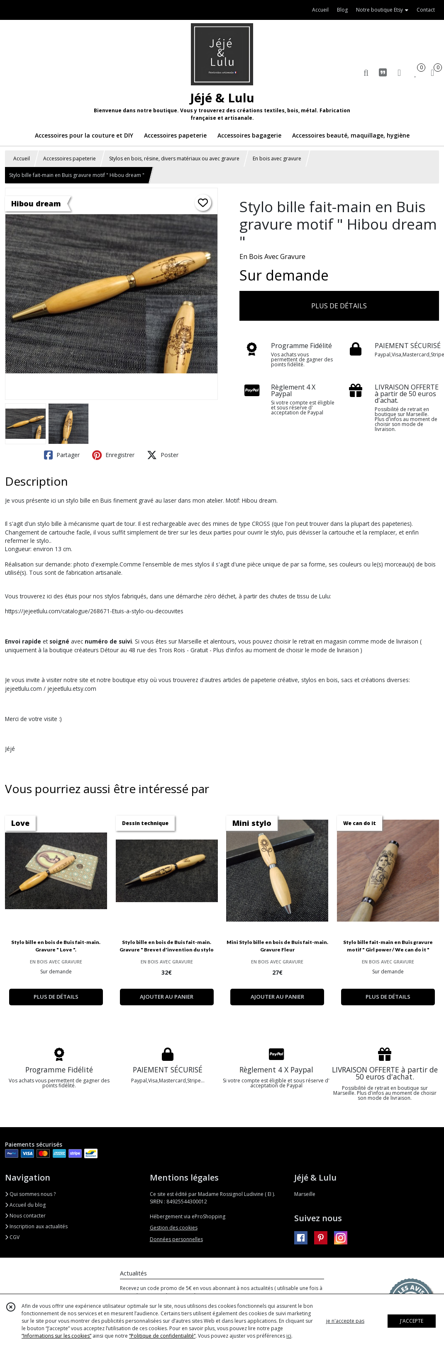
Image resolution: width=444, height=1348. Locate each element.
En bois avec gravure (277, 158)
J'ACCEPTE (411, 1320)
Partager (62, 455)
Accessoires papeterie (69, 158)
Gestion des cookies (174, 1227)
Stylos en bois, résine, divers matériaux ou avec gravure (174, 158)
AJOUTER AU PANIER (166, 996)
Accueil (21, 158)
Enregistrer (113, 455)
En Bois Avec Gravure (272, 256)
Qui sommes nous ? (30, 1194)
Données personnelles (176, 1239)
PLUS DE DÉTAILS (339, 305)
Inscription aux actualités (36, 1226)
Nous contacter (25, 1215)
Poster (162, 455)
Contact (426, 9)
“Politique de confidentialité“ (162, 1335)
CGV (12, 1237)
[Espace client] (399, 72)
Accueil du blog (25, 1204)
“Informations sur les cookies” (56, 1335)
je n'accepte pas (345, 1320)
